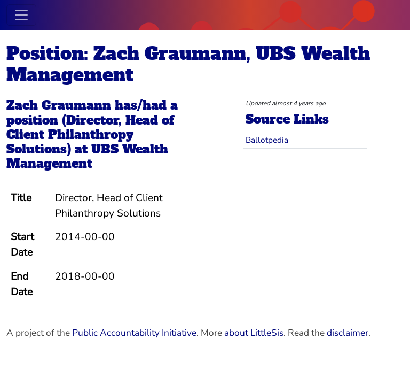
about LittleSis (253, 333)
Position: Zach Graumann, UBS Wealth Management (188, 64)
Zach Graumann (58, 105)
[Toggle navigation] (21, 15)
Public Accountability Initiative (134, 333)
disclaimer (347, 333)
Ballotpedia (267, 139)
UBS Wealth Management (87, 156)
